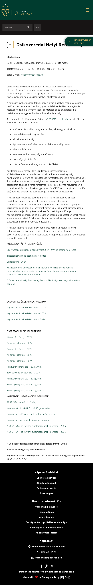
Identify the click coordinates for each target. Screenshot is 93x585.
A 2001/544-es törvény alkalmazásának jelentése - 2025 (36, 431)
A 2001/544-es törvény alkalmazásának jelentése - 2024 (37, 425)
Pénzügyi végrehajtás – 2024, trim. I (25, 366)
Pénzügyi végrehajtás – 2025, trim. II (25, 384)
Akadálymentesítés (47, 532)
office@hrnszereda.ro (31, 74)
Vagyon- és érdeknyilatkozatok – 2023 (26, 313)
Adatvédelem (46, 517)
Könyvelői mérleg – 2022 (19, 337)
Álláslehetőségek (46, 483)
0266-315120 (46, 552)
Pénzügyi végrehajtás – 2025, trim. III (25, 390)
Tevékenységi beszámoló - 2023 (23, 372)
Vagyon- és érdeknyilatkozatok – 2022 (26, 307)
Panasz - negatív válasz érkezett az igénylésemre (32, 414)
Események (46, 493)
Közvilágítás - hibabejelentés (46, 527)
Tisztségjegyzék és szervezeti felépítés (26, 255)
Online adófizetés (46, 488)
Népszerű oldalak (46, 472)
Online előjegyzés (47, 477)
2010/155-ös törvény (58, 119)
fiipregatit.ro (46, 512)
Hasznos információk (46, 501)
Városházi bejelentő (46, 506)
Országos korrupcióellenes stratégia (46, 522)
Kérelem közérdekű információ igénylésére (28, 408)
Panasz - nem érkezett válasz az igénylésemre (30, 420)
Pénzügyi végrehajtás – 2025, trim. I (25, 378)
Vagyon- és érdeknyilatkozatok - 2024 (26, 319)
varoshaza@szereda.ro (46, 557)
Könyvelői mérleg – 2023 (19, 349)
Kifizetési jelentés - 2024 (19, 360)
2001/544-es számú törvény (21, 402)
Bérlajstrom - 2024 (16, 261)
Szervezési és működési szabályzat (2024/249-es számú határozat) (41, 249)
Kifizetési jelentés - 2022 (19, 343)
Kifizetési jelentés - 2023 (19, 354)
